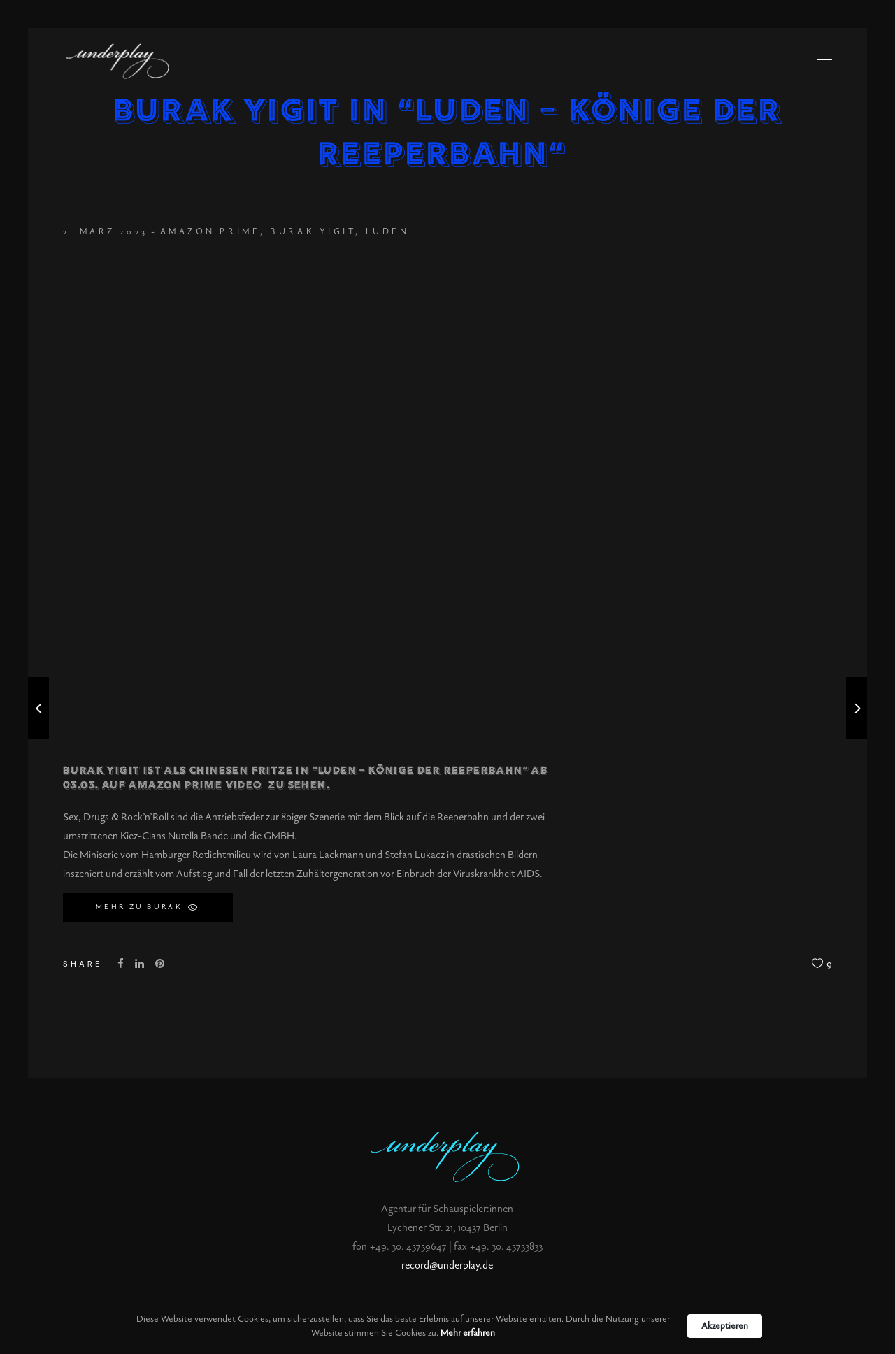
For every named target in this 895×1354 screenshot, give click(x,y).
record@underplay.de (447, 1265)
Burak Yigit (312, 231)
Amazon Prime (210, 231)
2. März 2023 (105, 231)
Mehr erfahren (468, 1333)
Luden (388, 231)
